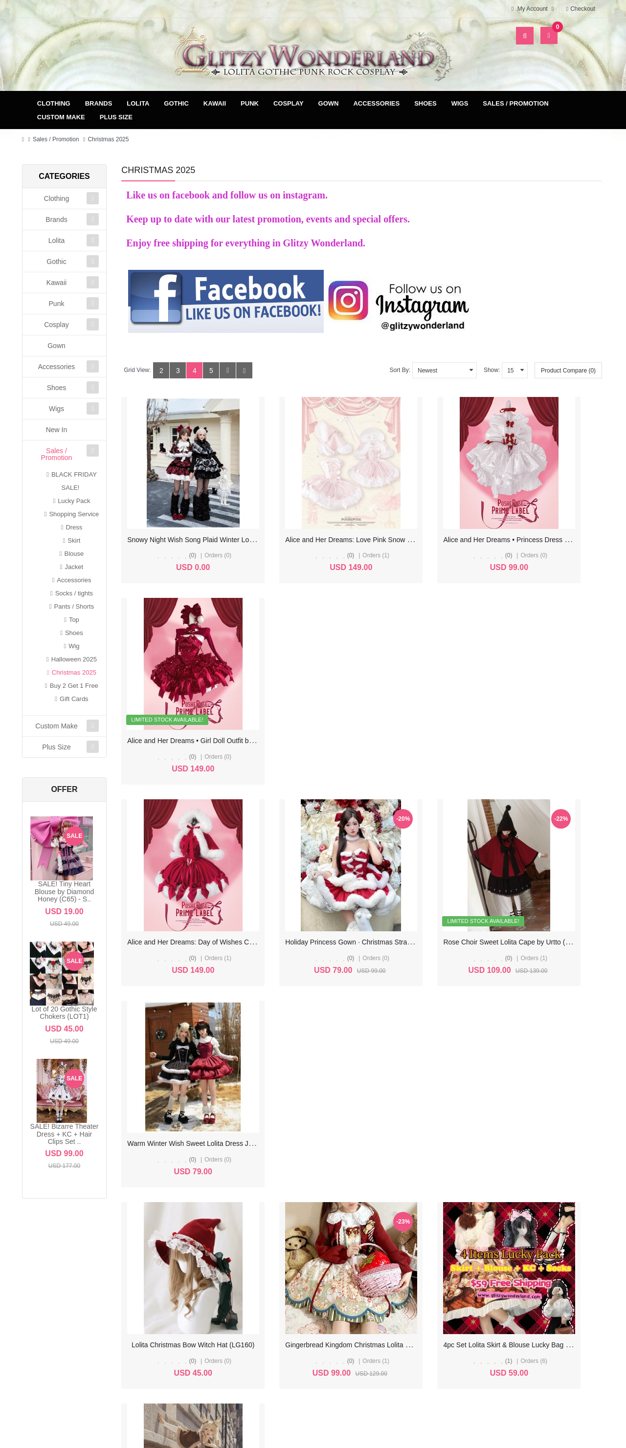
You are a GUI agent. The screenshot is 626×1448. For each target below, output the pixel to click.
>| (222, 1138)
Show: (492, 370)
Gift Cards (74, 698)
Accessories (376, 103)
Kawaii (214, 103)
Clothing (53, 103)
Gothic (176, 103)
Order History (254, 1283)
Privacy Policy (400, 1299)
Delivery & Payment (399, 1268)
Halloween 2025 (74, 659)
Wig (73, 646)
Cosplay (288, 103)
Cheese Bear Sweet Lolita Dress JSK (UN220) (445, 1052)
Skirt (73, 540)
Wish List (255, 1299)
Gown (328, 103)
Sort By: (399, 370)
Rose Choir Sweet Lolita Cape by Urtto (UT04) (445, 695)
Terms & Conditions (399, 1283)
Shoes (425, 103)
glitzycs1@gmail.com (81, 1347)
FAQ (399, 1314)
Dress (74, 527)
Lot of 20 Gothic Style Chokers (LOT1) (64, 1012)
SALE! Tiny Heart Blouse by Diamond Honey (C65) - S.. (64, 891)
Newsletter (254, 1314)
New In (56, 430)
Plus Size (116, 117)
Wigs (460, 103)
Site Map (545, 1268)
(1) (423, 889)
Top (74, 619)
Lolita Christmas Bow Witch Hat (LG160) (188, 874)
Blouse (74, 553)
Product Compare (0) (568, 370)
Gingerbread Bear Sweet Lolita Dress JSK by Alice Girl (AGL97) (224, 1052)
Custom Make (61, 117)
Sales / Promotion (515, 103)
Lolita (138, 103)
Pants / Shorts (74, 606)
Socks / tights (74, 593)
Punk (250, 103)
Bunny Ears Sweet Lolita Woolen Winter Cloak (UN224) (335, 1052)
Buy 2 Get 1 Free (74, 685)
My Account (254, 1268)
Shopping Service (74, 514)
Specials (545, 1283)
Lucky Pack (74, 501)
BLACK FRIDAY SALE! (74, 481)
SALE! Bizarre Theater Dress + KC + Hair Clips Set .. (64, 1133)
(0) (175, 532)
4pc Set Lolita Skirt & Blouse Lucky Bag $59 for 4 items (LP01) (470, 874)
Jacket (74, 566)
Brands (98, 103)
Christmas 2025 (108, 139)
